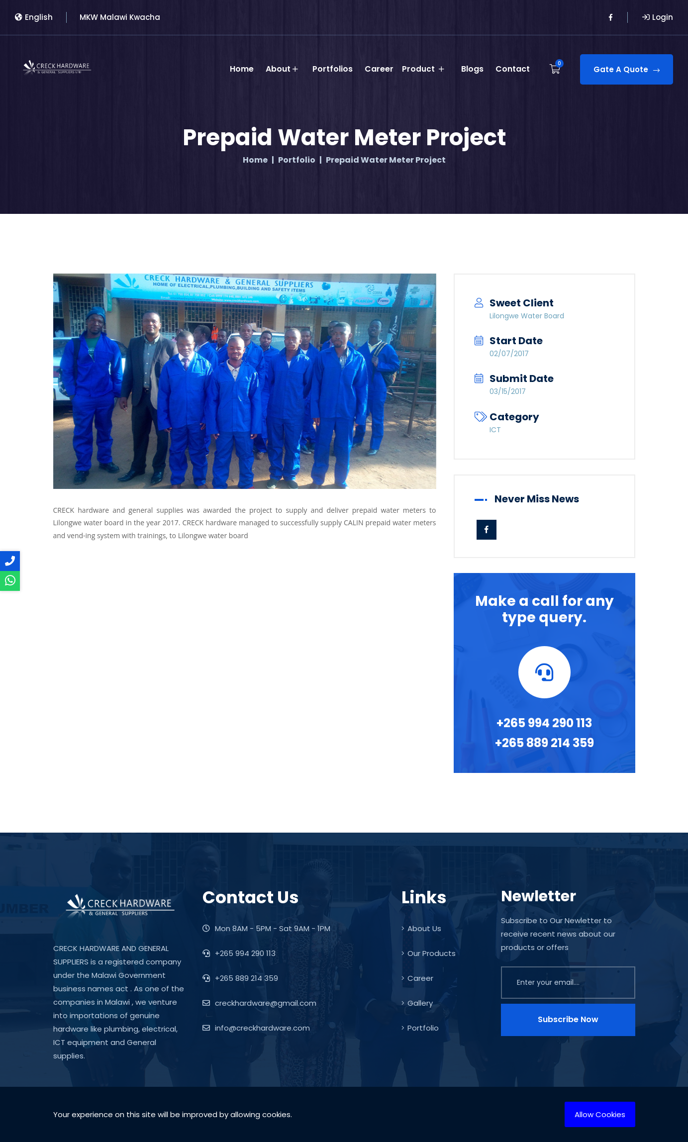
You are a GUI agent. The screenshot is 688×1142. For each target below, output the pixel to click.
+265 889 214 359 (544, 743)
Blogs (472, 67)
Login (657, 17)
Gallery (417, 1003)
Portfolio (296, 160)
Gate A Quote (626, 68)
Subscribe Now (568, 1019)
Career (380, 67)
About (283, 67)
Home (243, 67)
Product (428, 67)
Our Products (428, 953)
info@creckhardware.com (256, 1028)
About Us (421, 928)
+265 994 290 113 (544, 723)
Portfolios (334, 67)
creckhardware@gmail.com (259, 1003)
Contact (512, 67)
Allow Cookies (600, 1114)
